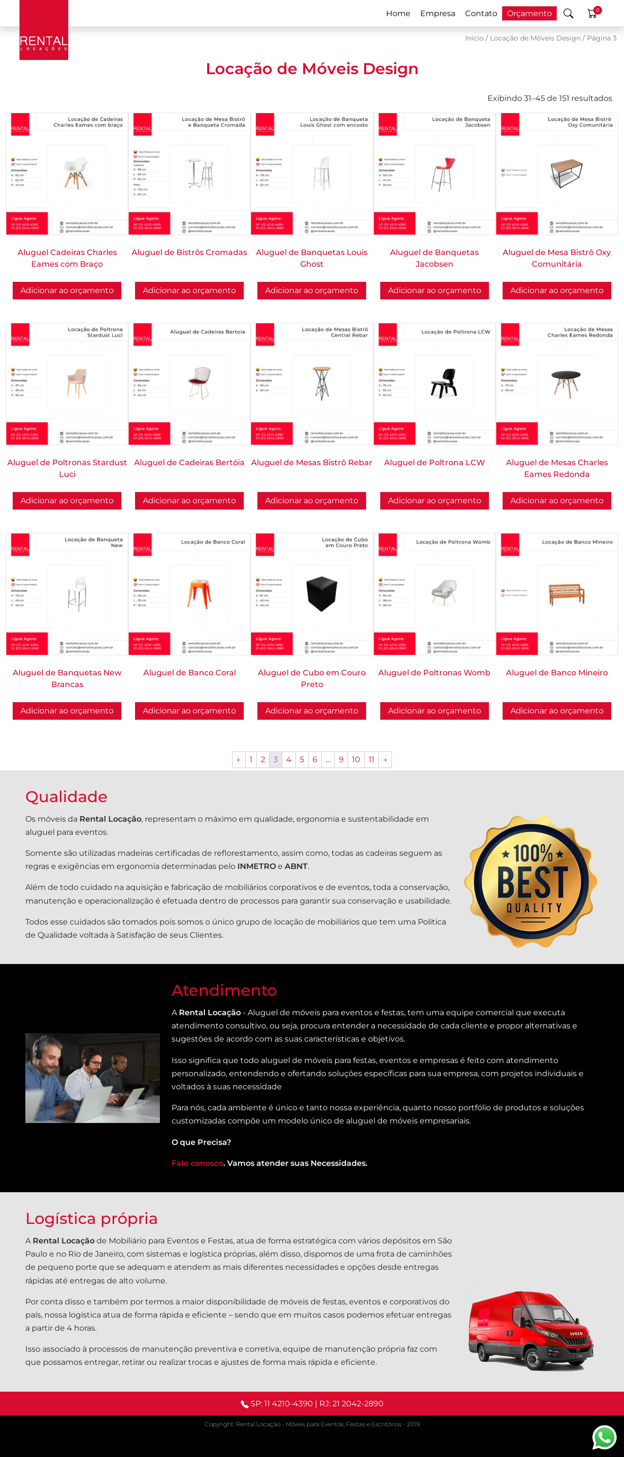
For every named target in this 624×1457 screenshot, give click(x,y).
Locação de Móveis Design (535, 38)
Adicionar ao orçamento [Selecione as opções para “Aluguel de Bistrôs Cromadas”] (189, 290)
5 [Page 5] (302, 759)
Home (398, 13)
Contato (481, 13)
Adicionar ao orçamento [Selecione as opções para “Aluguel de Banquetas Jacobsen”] (434, 290)
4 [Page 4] (289, 759)
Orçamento (529, 13)
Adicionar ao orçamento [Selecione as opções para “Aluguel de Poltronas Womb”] (434, 710)
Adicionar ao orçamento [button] (311, 290)
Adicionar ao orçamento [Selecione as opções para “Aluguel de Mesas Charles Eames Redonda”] (557, 500)
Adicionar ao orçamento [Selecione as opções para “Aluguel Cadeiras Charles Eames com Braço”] (67, 290)
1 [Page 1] (251, 759)
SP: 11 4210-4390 (282, 1403)
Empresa (437, 13)
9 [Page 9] (341, 759)
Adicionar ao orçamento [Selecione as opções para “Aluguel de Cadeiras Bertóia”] (189, 500)
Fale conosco (197, 1163)
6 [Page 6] (314, 759)
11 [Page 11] (371, 759)
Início (474, 38)
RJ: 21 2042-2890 (351, 1403)
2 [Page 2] (263, 759)
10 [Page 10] (356, 759)
